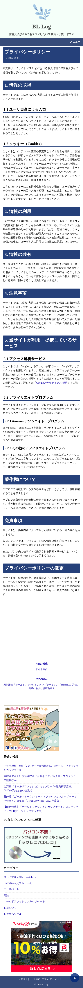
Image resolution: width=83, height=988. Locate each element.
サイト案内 (34, 979)
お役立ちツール (13, 913)
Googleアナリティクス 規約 (52, 382)
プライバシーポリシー (53, 979)
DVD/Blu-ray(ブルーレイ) (18, 883)
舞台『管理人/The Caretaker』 (20, 877)
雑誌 (6, 895)
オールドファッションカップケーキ (24, 901)
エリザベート (11, 889)
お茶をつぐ (10, 907)
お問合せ (23, 979)
